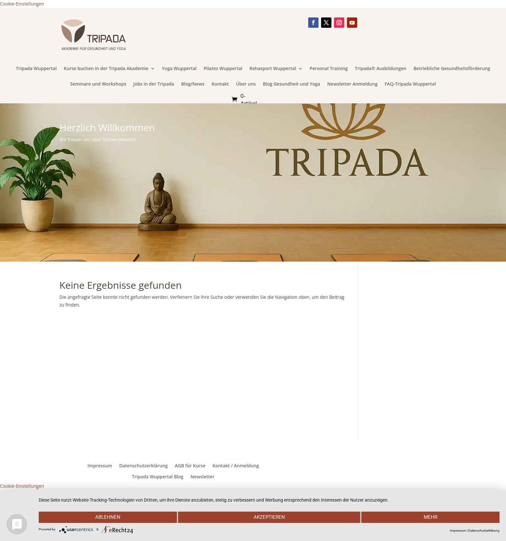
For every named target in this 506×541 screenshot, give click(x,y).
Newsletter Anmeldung (352, 84)
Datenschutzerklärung (143, 466)
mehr (431, 517)
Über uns (246, 84)
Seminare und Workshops (98, 84)
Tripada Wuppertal (36, 68)
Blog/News (192, 84)
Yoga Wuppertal (179, 68)
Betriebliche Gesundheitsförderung (451, 68)
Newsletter (202, 477)
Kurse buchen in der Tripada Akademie (106, 68)
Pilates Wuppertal (223, 68)
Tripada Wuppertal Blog (157, 477)
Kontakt (220, 84)
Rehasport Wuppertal (272, 68)
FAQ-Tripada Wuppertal (410, 84)
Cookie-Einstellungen (22, 4)
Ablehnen (107, 517)
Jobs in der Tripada (153, 84)
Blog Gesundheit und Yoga (291, 84)
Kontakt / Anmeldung (235, 466)
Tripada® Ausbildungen (381, 68)
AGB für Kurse (190, 466)
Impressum (99, 466)
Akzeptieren (269, 517)
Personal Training (329, 68)
